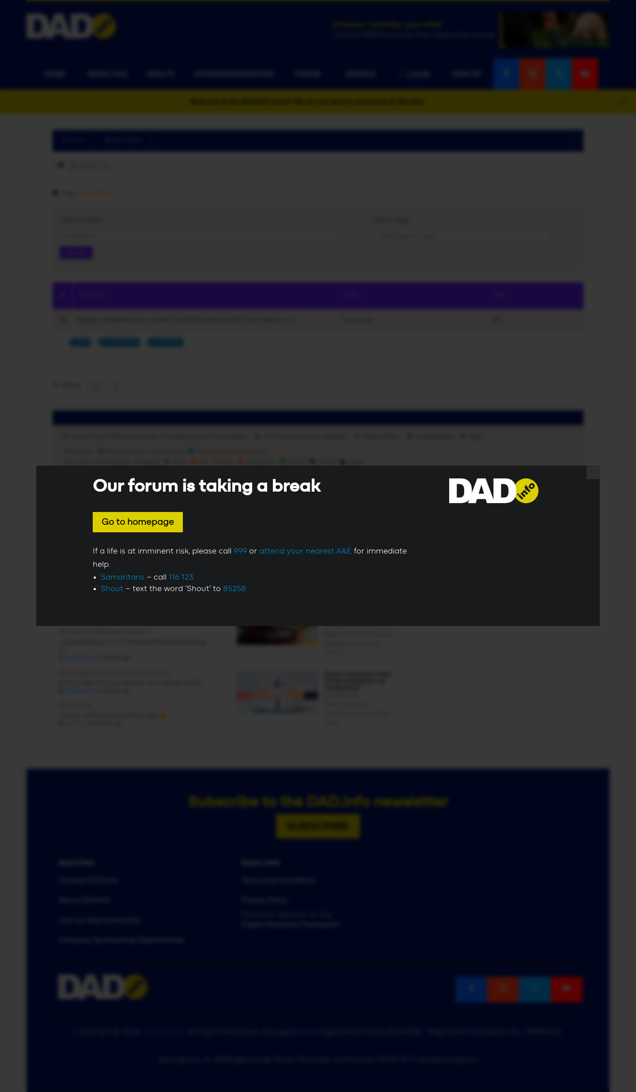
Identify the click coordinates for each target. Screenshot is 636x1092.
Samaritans (122, 577)
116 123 (181, 577)
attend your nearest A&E (305, 551)
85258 (234, 589)
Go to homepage (138, 522)
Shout (112, 589)
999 (240, 551)
